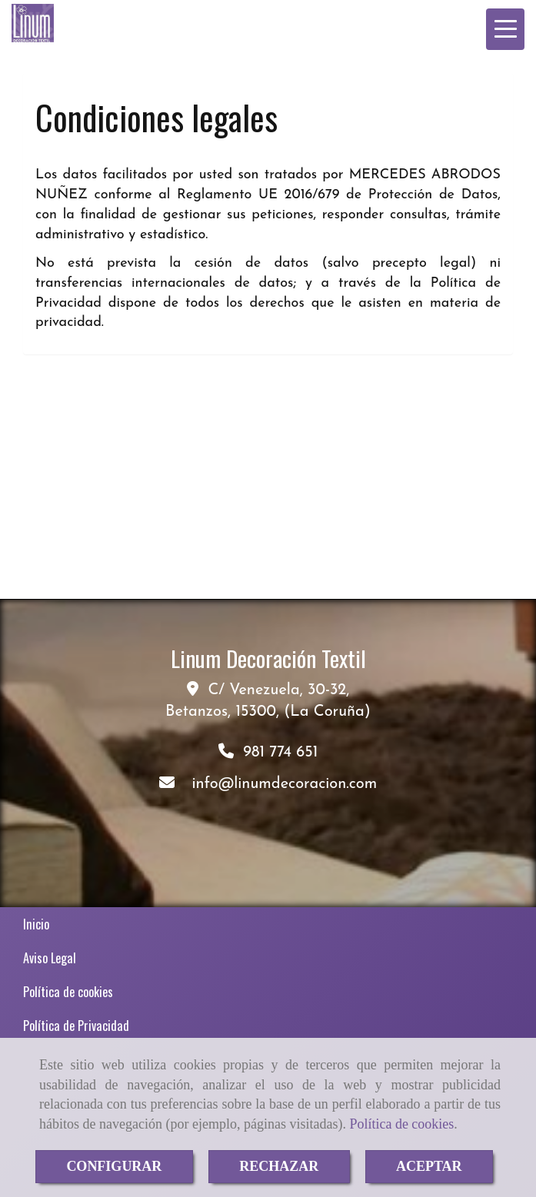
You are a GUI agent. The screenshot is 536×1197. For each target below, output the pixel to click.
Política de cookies (401, 1124)
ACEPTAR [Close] (429, 1166)
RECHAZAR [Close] (278, 1166)
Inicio (36, 924)
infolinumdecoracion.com (284, 784)
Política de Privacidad (76, 1025)
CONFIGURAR (113, 1166)
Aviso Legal (49, 958)
